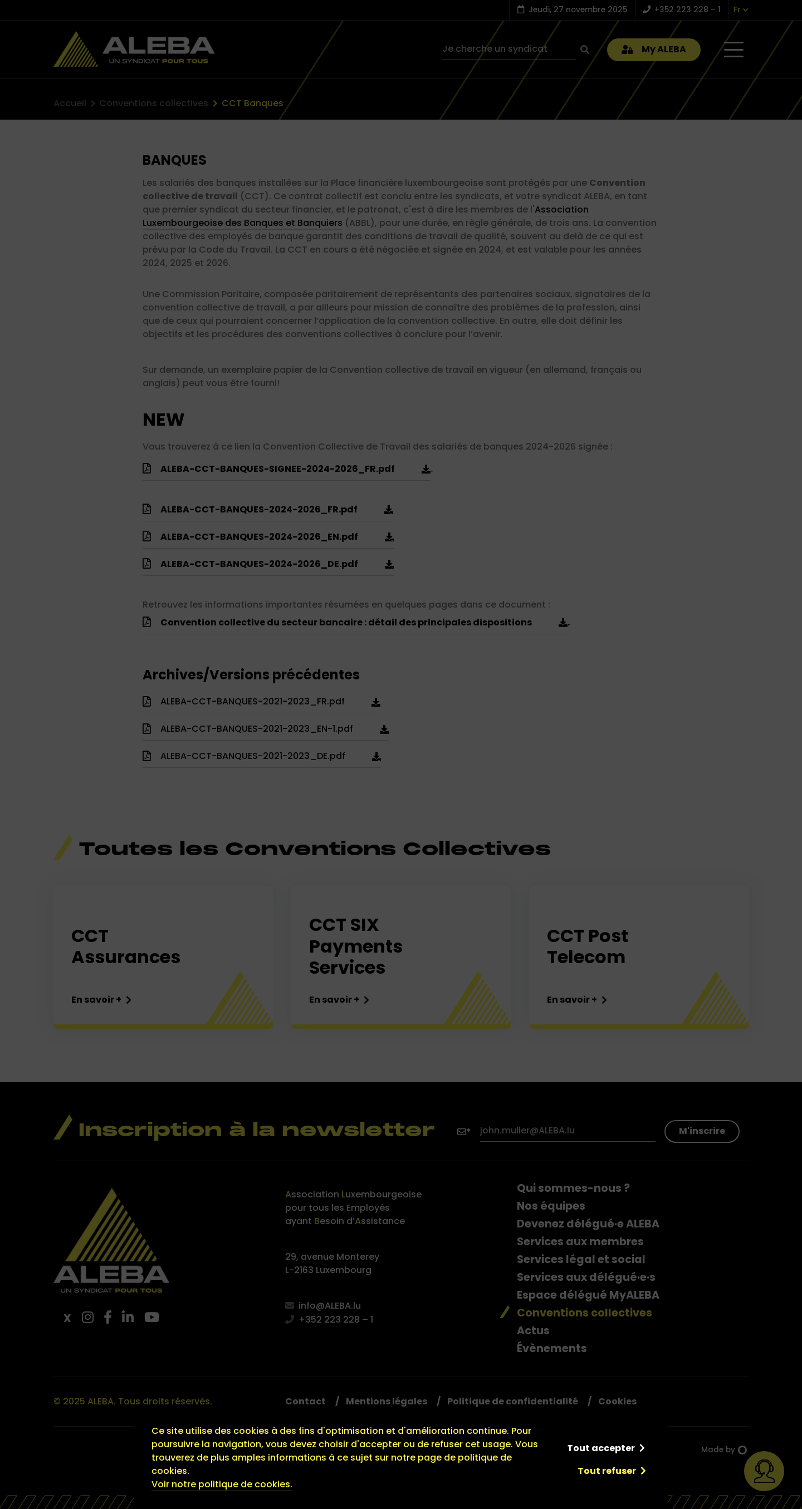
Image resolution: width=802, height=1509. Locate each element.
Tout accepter (601, 1448)
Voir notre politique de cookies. (221, 1484)
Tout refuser (607, 1470)
